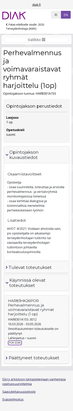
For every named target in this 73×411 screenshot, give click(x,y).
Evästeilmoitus (13, 399)
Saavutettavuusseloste (19, 392)
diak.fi (36, 5)
